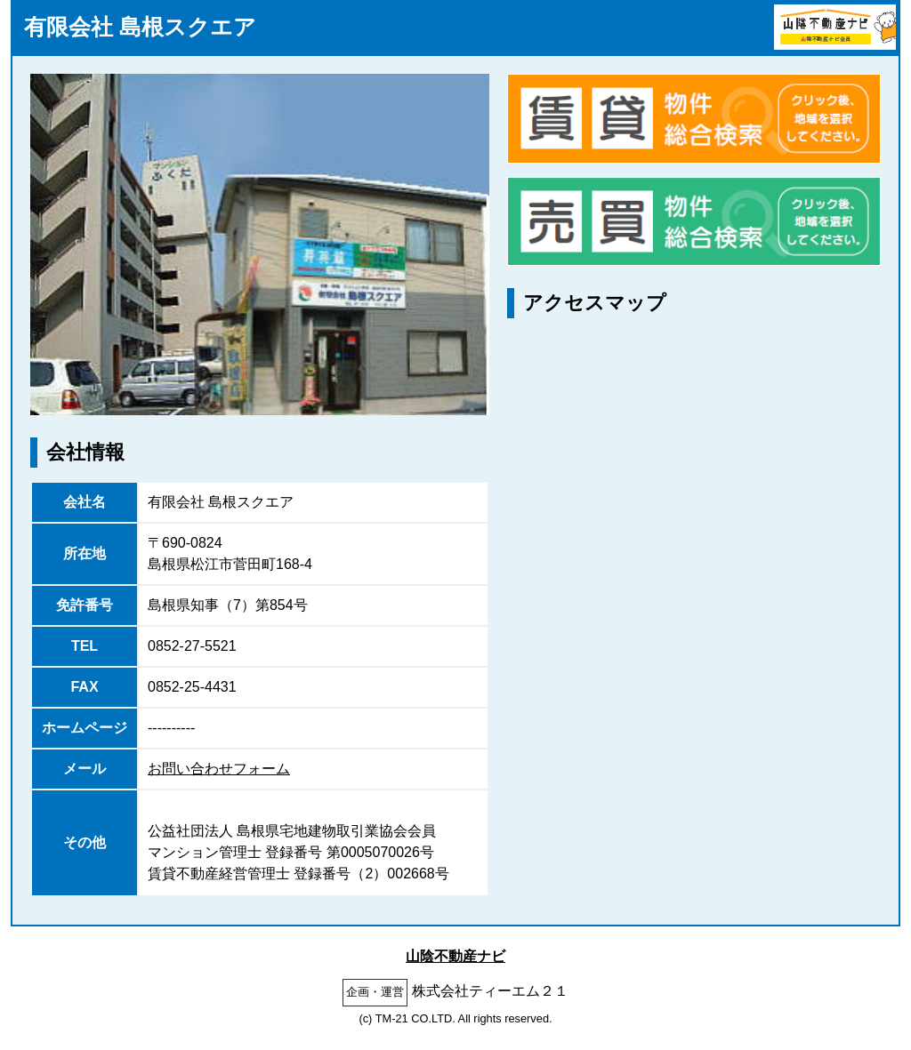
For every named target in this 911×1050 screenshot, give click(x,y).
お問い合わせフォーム (219, 768)
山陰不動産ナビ (455, 956)
